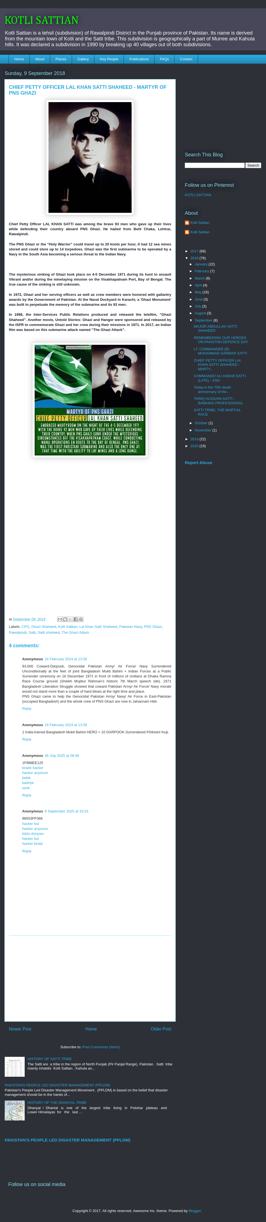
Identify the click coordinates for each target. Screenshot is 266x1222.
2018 (195, 258)
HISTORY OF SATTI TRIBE (49, 1059)
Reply (26, 708)
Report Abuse (198, 462)
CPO (25, 627)
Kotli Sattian (67, 627)
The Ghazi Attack (75, 632)
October (202, 423)
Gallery (83, 59)
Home (19, 59)
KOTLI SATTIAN (41, 20)
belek (26, 778)
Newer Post (20, 1029)
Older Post (161, 1029)
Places (60, 59)
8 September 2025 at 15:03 (66, 811)
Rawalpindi (18, 632)
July (198, 306)
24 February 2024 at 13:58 (66, 725)
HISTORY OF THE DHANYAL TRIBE (56, 1103)
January (202, 264)
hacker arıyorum (35, 773)
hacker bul (30, 824)
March (200, 278)
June (199, 299)
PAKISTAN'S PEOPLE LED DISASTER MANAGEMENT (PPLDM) (57, 1085)
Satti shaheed (49, 632)
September (204, 320)
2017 (195, 251)
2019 (195, 439)
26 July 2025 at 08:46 (62, 756)
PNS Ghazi (153, 627)
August (201, 313)
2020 (195, 446)
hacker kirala (32, 844)
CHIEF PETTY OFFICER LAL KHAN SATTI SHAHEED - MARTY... (217, 364)
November (204, 430)
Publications (139, 59)
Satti (32, 632)
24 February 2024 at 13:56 (66, 659)
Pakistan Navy (130, 627)
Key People (109, 59)
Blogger (195, 1211)
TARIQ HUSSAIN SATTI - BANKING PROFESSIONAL (218, 401)
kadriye (28, 783)
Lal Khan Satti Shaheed (98, 627)
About (39, 59)
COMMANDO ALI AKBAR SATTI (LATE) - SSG (220, 378)
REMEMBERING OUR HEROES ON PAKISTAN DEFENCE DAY (221, 340)
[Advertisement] (90, 978)
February (202, 271)
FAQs (164, 59)
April (199, 285)
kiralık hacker (33, 768)
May (199, 292)
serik (26, 788)
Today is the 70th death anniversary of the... (212, 389)
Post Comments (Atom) (101, 1047)
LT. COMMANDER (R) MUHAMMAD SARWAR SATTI (220, 351)
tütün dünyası (33, 834)
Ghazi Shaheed (43, 627)
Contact (186, 59)
